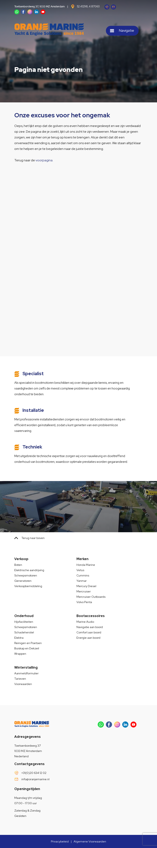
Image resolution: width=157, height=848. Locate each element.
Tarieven (20, 678)
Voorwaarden (23, 684)
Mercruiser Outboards (90, 597)
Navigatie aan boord (89, 627)
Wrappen (20, 654)
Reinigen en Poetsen (28, 643)
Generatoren (22, 581)
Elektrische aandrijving (29, 570)
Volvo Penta (84, 602)
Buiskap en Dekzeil (26, 648)
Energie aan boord (88, 638)
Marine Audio (85, 622)
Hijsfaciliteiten (23, 622)
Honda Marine (85, 565)
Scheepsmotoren (25, 575)
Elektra (19, 638)
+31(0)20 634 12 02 (33, 773)
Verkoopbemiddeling (28, 586)
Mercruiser (83, 591)
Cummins (82, 575)
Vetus (80, 570)
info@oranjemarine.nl (35, 779)
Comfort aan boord (88, 632)
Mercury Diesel (86, 586)
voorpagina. (44, 160)
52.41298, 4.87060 (88, 6)
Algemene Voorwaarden (90, 841)
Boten (18, 565)
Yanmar (81, 581)
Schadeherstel (24, 632)
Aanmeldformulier (26, 673)
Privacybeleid (60, 841)
